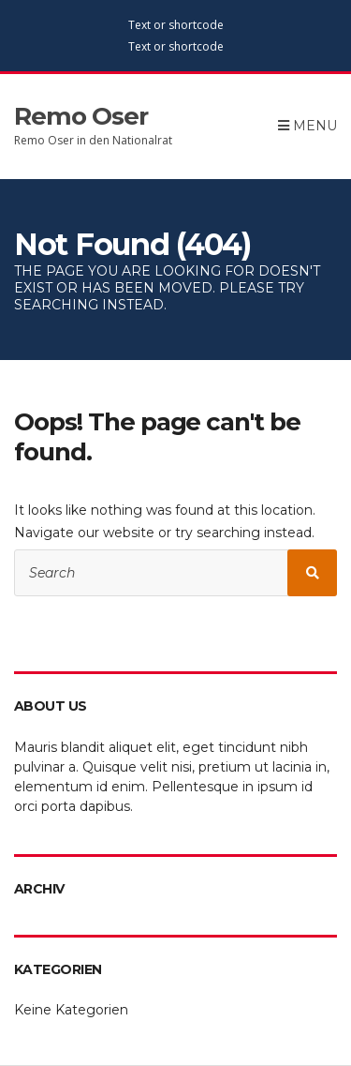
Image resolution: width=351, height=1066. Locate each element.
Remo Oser (81, 116)
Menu (307, 125)
